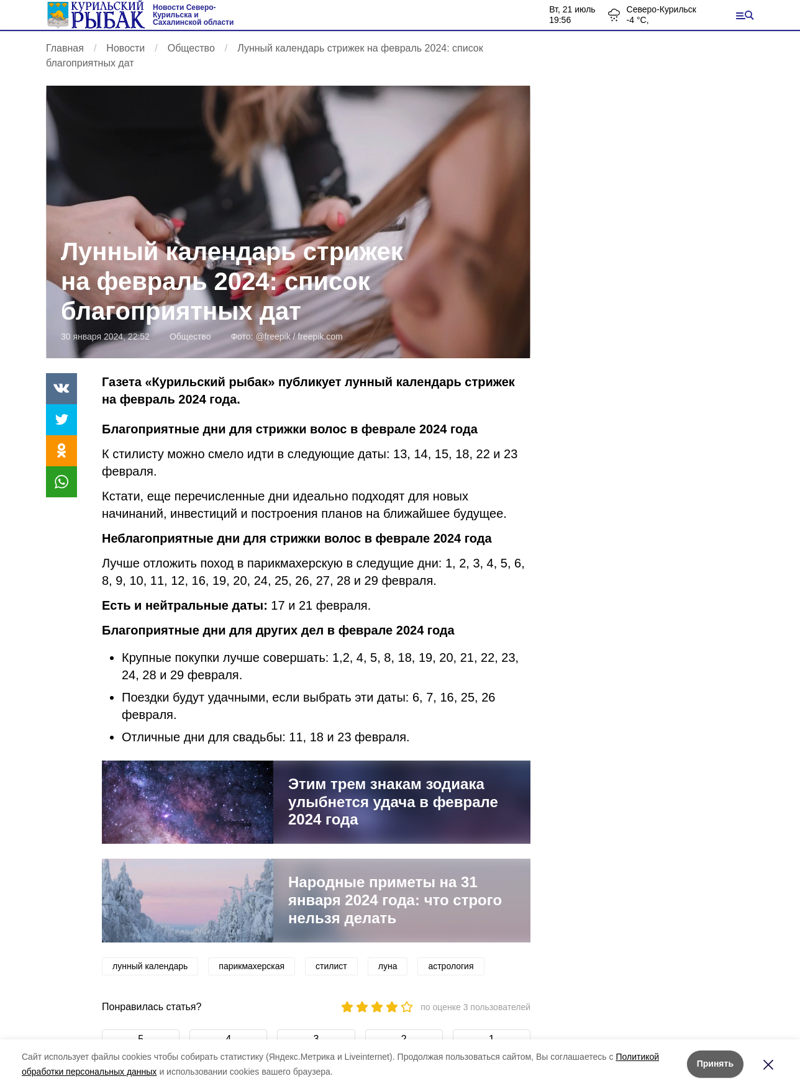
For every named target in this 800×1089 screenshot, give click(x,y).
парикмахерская (251, 966)
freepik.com (320, 336)
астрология (450, 966)
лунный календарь (150, 966)
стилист (331, 966)
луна (388, 966)
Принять (715, 1064)
